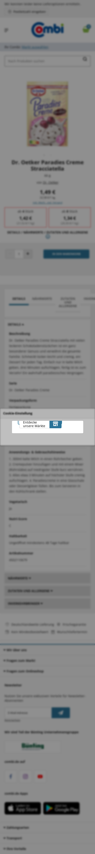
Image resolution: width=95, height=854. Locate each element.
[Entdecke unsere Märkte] (56, 423)
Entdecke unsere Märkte (34, 424)
